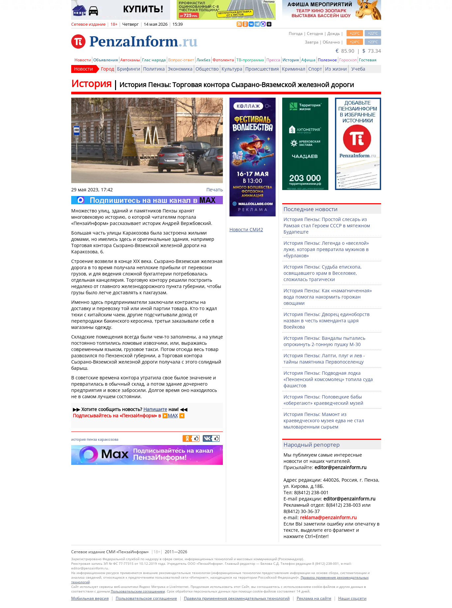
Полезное (327, 60)
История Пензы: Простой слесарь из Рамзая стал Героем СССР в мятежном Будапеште (327, 225)
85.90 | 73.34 (358, 51)
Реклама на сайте (314, 598)
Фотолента (223, 60)
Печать (214, 189)
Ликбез (203, 60)
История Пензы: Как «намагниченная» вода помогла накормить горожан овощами (328, 296)
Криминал (293, 69)
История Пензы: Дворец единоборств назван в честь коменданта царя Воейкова (327, 320)
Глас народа (154, 60)
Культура (232, 69)
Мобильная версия (90, 598)
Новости (83, 60)
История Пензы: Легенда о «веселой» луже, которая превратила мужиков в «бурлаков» (326, 249)
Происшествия (262, 69)
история (78, 439)
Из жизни (336, 69)
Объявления (105, 60)
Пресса (273, 60)
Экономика (180, 69)
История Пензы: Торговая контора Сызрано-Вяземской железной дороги (236, 84)
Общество (207, 69)
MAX (173, 415)
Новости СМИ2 (246, 229)
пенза (92, 439)
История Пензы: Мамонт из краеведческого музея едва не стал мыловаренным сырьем (324, 420)
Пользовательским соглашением (138, 591)
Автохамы (130, 60)
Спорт (315, 69)
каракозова (108, 439)
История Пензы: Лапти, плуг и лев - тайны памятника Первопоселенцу (324, 358)
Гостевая (368, 60)
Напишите (155, 409)
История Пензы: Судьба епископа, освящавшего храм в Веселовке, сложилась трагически (323, 273)
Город (107, 69)
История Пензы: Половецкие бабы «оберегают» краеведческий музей (323, 400)
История (291, 60)
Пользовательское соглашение (146, 598)
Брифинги (128, 69)
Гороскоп (348, 60)
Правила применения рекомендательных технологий (237, 598)
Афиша (308, 60)
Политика (154, 69)
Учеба (358, 69)
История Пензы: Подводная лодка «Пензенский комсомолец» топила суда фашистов (328, 379)
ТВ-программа (250, 60)
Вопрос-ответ (181, 60)
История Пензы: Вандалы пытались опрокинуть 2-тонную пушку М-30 (324, 341)
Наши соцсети (352, 598)
